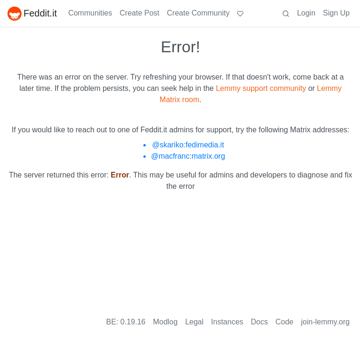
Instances (227, 322)
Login (306, 13)
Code (284, 322)
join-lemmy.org (325, 322)
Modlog (165, 322)
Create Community (198, 13)
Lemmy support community (261, 88)
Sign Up (336, 13)
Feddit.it (32, 13)
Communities (90, 13)
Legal (194, 322)
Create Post (139, 13)
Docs (259, 322)
